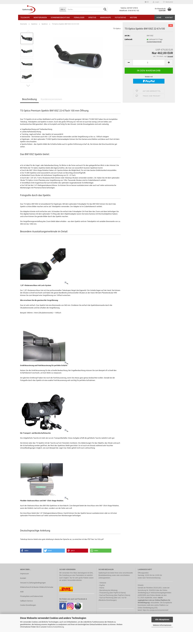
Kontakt (169, 17)
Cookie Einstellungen (28, 605)
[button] (147, 2)
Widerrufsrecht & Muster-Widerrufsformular (36, 587)
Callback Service (26, 601)
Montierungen (40, 17)
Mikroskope (105, 17)
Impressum (24, 574)
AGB (21, 592)
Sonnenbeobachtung (60, 17)
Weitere (133, 17)
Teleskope (25, 17)
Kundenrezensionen (51, 99)
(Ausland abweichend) (154, 42)
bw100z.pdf (99, 539)
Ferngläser (79, 17)
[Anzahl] (149, 63)
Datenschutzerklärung (55, 627)
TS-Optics (117, 28)
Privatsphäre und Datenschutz (31, 596)
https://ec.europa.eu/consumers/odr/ (155, 610)
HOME (158, 17)
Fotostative (120, 17)
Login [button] (156, 2)
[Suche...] (62, 9)
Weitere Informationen (162, 625)
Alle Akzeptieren (162, 619)
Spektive (92, 17)
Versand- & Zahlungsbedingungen (33, 583)
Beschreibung (29, 99)
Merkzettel (168, 2)
